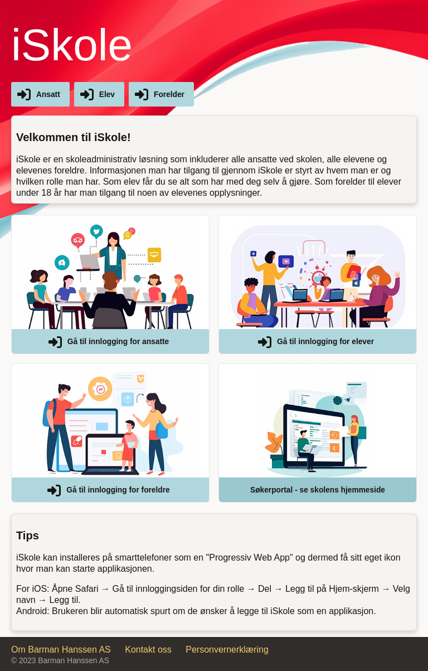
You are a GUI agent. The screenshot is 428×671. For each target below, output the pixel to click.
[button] (110, 284)
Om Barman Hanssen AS (61, 649)
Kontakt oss (148, 649)
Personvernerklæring (227, 649)
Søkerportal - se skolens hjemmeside (317, 490)
